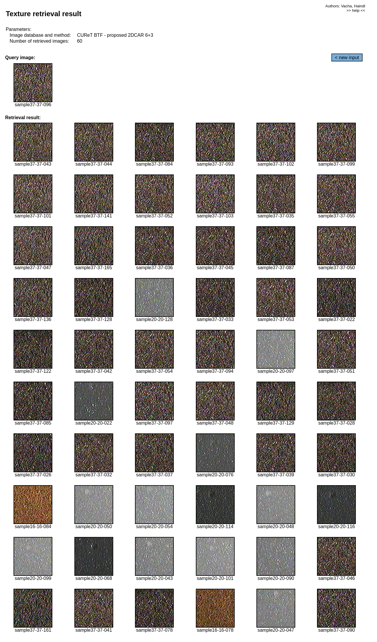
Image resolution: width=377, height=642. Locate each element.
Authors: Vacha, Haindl (345, 6)
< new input (347, 57)
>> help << (355, 10)
